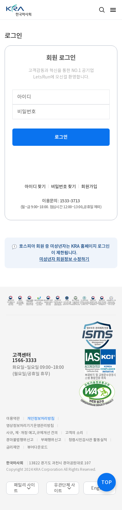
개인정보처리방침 (40, 418)
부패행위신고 (51, 439)
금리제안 (13, 447)
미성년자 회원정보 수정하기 (64, 259)
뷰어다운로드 (37, 447)
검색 (102, 10)
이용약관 (13, 418)
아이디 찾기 (35, 186)
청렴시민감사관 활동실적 (88, 439)
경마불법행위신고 (19, 439)
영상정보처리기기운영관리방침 (30, 425)
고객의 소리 (74, 432)
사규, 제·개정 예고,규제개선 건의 (32, 432)
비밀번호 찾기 (63, 186)
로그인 (61, 137)
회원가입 (89, 186)
